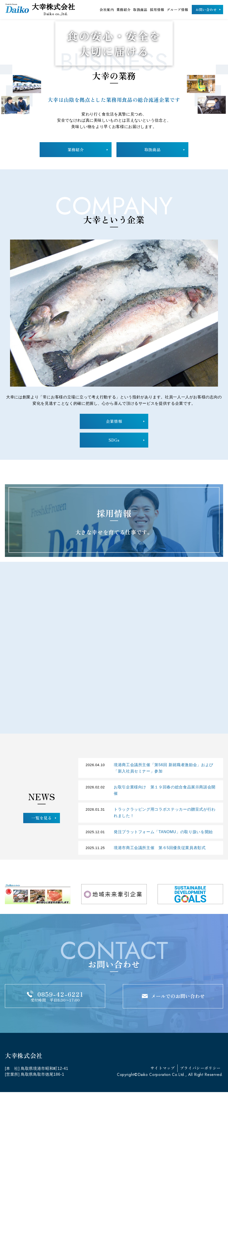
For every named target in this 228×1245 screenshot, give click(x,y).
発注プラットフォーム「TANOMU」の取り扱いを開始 (163, 984)
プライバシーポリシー (200, 1220)
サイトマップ (162, 1220)
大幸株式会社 (42, 9)
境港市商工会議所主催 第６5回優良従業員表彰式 (160, 1000)
